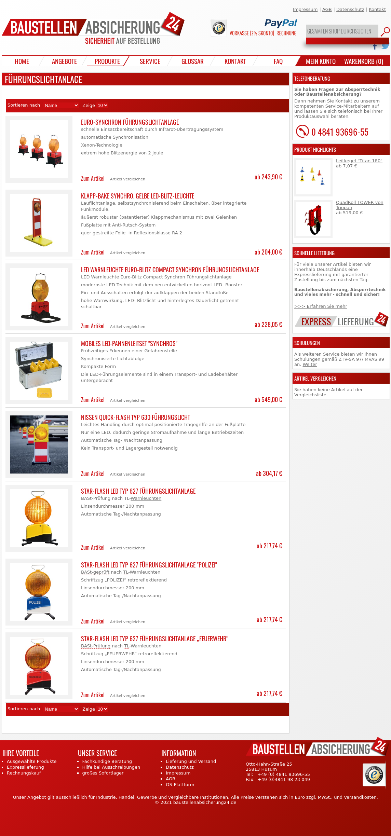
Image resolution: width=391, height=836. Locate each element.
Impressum (305, 9)
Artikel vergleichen (127, 179)
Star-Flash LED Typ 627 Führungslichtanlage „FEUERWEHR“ (155, 638)
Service (150, 61)
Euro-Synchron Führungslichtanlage (130, 122)
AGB (327, 9)
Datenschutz (350, 9)
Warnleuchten (146, 498)
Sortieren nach (24, 105)
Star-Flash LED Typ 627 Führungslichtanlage (138, 490)
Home (22, 61)
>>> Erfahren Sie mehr (320, 306)
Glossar (192, 61)
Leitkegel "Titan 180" (359, 160)
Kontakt (377, 9)
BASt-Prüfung (95, 498)
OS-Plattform (180, 784)
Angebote (64, 61)
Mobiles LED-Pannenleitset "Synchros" (129, 343)
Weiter (309, 364)
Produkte (107, 61)
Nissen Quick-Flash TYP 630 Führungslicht (135, 417)
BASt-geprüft (95, 572)
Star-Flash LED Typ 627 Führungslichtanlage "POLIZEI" (149, 564)
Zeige (88, 105)
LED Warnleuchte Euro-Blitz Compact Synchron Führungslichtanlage (170, 269)
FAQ (278, 61)
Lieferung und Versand (191, 761)
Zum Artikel (93, 178)
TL (126, 498)
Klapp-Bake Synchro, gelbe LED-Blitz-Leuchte (137, 195)
